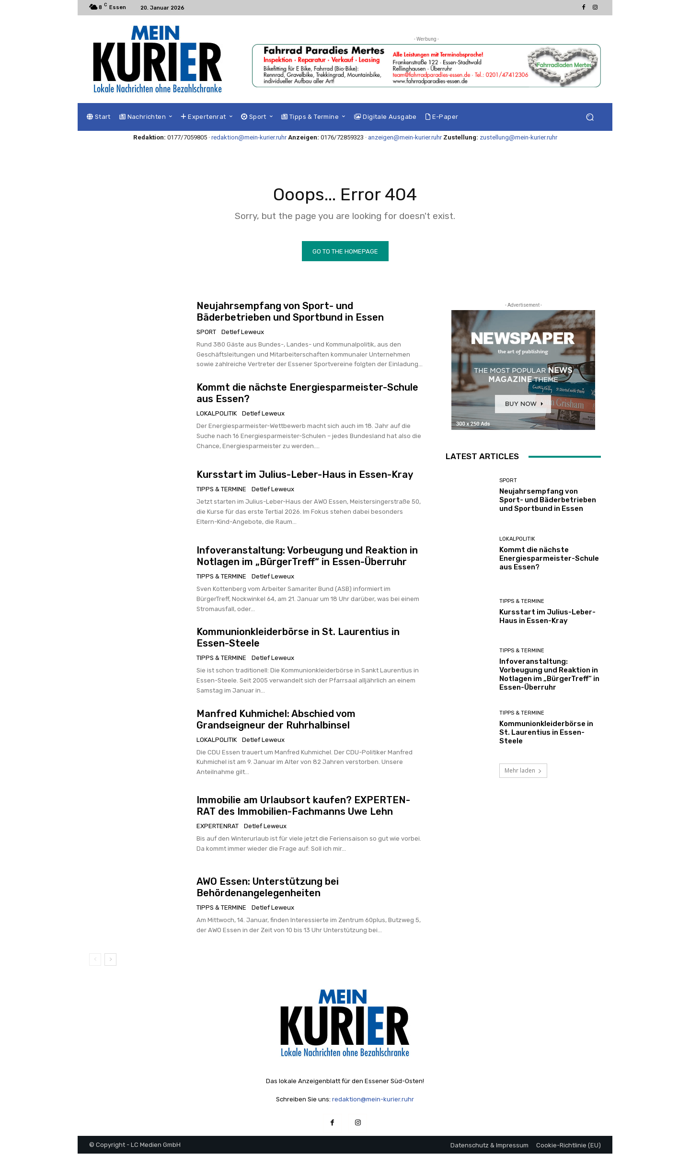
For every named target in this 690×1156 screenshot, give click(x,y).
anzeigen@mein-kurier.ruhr (405, 137)
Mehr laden (523, 773)
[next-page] (110, 961)
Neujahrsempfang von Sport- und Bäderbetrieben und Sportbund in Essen (290, 313)
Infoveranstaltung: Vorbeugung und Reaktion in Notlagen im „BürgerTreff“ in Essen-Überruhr (307, 558)
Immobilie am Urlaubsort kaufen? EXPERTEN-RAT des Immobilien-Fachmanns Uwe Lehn (303, 808)
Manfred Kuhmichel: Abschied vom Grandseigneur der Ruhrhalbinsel (276, 721)
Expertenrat (217, 828)
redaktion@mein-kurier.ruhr (249, 137)
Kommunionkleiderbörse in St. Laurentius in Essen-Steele (546, 735)
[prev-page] (95, 961)
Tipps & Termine (221, 491)
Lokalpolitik (216, 415)
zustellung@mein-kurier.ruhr (518, 137)
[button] (589, 117)
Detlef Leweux (242, 333)
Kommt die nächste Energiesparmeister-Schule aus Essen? (549, 560)
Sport (206, 334)
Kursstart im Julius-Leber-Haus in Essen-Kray (304, 477)
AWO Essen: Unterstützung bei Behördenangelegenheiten (267, 889)
